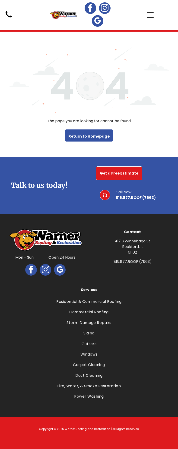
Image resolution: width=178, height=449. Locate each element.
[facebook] (90, 8)
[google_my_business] (97, 21)
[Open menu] (150, 15)
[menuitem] (89, 301)
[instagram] (105, 8)
